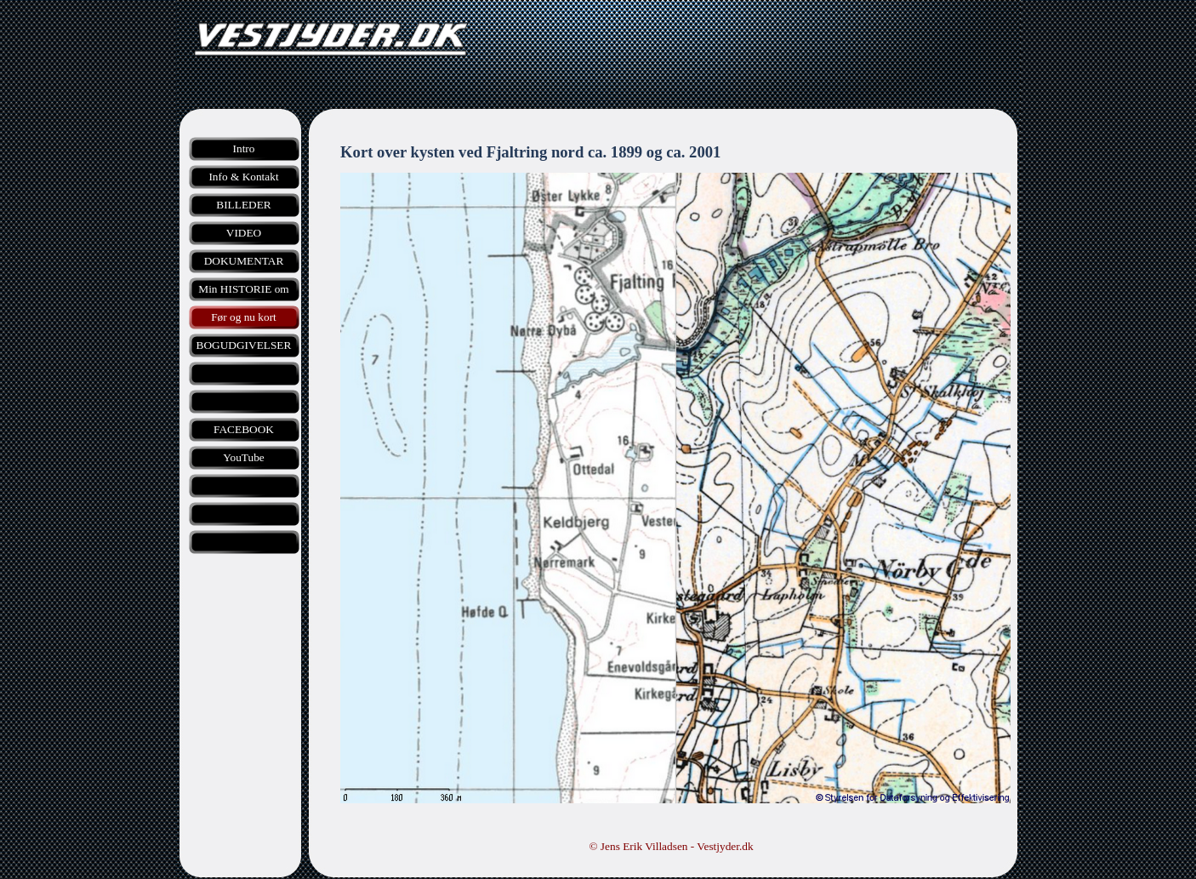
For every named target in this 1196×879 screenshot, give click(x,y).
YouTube (244, 457)
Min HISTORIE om (243, 289)
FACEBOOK (244, 429)
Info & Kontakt (243, 176)
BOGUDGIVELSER (244, 345)
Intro (244, 148)
